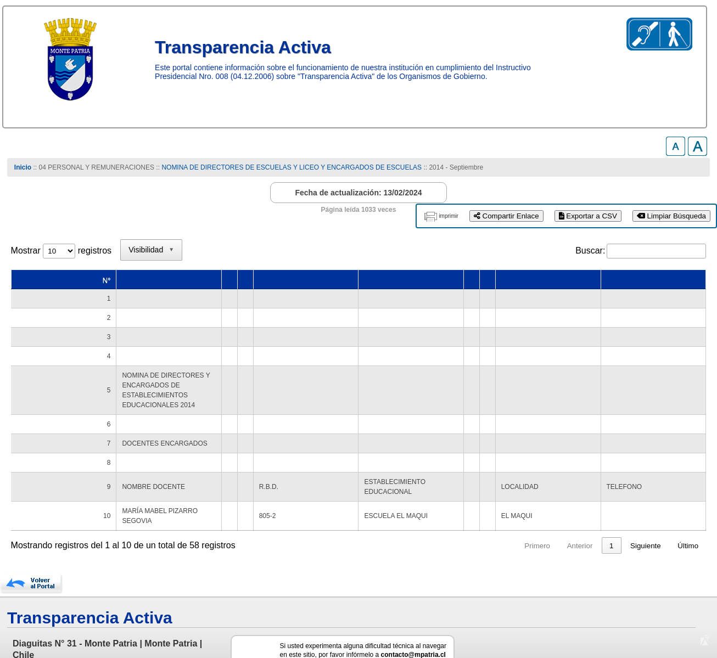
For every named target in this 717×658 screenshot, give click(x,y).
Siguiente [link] (645, 506)
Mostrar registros (61, 250)
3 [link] (549, 506)
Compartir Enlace (506, 216)
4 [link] (570, 506)
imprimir (448, 216)
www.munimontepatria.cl (58, 625)
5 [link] (590, 506)
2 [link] (528, 506)
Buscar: (590, 250)
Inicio (22, 167)
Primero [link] (433, 506)
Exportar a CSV (588, 216)
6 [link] (611, 506)
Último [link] (687, 506)
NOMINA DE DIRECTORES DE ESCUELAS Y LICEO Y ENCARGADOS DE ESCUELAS (292, 167)
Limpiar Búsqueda (671, 216)
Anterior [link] (475, 506)
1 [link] (507, 506)
